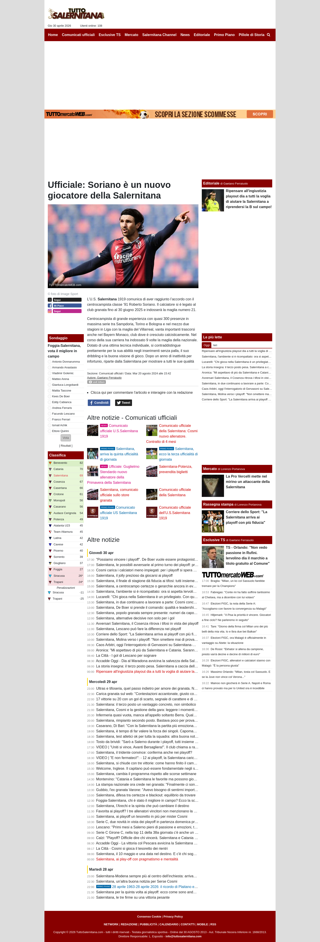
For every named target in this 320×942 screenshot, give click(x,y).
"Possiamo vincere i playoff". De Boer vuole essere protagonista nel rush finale (158, 559)
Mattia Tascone (61, 390)
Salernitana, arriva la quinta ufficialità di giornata (119, 454)
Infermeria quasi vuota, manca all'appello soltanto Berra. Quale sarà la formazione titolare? (167, 715)
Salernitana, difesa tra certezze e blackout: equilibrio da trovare (146, 795)
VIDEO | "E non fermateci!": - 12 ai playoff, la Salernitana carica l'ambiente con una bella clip (169, 758)
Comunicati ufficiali (110, 373)
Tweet (123, 403)
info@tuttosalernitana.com (184, 936)
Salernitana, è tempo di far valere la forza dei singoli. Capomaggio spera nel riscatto (162, 731)
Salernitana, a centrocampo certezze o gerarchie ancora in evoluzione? (152, 586)
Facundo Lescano (63, 413)
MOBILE (202, 924)
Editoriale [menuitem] (202, 35)
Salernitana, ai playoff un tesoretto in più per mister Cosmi (142, 816)
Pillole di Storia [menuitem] (251, 35)
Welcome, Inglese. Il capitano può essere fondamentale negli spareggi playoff (157, 768)
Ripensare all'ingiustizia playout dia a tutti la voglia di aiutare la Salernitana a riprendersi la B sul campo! (178, 671)
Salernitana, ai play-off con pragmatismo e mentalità (137, 859)
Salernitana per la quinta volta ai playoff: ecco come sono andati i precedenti (156, 892)
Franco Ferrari (61, 419)
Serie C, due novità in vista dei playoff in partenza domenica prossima (151, 822)
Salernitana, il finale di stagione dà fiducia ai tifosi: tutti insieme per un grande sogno (162, 581)
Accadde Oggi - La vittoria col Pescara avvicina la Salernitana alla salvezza (155, 843)
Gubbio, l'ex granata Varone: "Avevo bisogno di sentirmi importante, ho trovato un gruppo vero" (171, 790)
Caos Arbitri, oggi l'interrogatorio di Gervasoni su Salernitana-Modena (150, 645)
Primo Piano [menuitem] (224, 35)
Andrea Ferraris (62, 408)
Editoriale (211, 183)
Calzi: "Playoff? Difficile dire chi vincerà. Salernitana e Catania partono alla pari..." (160, 838)
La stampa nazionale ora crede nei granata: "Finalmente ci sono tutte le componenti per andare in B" (175, 784)
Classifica (57, 455)
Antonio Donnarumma (66, 361)
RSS (213, 924)
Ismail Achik (59, 425)
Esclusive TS (214, 540)
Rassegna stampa (218, 504)
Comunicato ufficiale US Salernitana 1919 (118, 513)
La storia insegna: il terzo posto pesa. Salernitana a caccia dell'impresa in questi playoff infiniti (170, 666)
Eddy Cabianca (62, 402)
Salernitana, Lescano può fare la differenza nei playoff (138, 629)
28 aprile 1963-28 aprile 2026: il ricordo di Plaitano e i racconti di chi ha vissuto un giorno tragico (179, 887)
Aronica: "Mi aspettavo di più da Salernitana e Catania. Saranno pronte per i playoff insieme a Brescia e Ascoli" (183, 650)
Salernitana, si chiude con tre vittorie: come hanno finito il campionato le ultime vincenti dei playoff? (174, 763)
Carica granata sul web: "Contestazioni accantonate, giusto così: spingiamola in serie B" (165, 694)
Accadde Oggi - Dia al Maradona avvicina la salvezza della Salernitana (152, 661)
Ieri (215, 345)
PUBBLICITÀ (148, 924)
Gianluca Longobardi (65, 384)
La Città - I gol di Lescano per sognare (126, 655)
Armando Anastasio (64, 367)
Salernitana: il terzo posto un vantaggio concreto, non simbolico (146, 704)
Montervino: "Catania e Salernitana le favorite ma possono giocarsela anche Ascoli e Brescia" (169, 779)
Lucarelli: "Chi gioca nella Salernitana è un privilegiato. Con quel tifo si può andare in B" (165, 597)
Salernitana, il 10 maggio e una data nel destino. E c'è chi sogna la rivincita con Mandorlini (167, 854)
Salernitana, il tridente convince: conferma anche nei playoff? (144, 752)
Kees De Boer (61, 396)
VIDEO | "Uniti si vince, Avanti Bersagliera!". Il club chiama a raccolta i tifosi (155, 747)
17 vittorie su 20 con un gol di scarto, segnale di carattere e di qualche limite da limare (163, 699)
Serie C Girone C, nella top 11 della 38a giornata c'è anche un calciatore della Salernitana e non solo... (177, 832)
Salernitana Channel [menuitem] (159, 35)
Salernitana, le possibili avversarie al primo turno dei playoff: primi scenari (154, 565)
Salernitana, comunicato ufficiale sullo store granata (119, 495)
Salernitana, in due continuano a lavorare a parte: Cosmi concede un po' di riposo (160, 602)
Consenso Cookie (149, 916)
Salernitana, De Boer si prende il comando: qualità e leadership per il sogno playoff (161, 607)
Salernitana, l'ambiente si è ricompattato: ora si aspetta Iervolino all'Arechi (154, 591)
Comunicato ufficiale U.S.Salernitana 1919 (119, 431)
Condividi (99, 403)
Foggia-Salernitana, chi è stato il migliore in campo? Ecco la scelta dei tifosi (155, 800)
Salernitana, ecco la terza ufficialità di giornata (178, 454)
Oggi (207, 345)
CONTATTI (188, 924)
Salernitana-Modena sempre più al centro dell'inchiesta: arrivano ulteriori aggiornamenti (165, 876)
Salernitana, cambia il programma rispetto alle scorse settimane (146, 774)
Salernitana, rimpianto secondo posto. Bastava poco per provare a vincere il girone (161, 720)
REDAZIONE (129, 924)
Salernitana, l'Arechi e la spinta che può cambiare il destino (142, 806)
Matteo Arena (60, 379)
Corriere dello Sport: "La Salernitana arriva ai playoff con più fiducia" (149, 634)
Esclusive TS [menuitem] (110, 35)
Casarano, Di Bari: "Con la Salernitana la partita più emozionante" (148, 726)
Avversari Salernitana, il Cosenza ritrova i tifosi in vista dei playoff (147, 623)
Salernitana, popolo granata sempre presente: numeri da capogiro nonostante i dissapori (166, 613)
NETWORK (111, 924)
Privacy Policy (173, 916)
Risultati (66, 445)
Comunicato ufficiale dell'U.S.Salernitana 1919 (175, 513)
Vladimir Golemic (63, 373)
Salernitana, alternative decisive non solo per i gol (135, 618)
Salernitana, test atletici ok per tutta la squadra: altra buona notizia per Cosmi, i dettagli (164, 736)
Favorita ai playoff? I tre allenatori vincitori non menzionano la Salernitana (154, 811)
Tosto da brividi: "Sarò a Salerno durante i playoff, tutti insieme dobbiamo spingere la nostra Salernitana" (178, 742)
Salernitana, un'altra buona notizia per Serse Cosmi (136, 881)
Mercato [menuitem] (131, 35)
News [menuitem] (185, 35)
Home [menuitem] (53, 35)
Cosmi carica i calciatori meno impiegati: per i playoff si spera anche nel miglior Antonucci (166, 570)
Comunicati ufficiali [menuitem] (78, 35)
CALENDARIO (168, 924)
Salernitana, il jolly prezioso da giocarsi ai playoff (134, 575)
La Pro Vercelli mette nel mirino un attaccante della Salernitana (248, 481)
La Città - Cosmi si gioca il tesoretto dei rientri (132, 848)
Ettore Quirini (60, 431)
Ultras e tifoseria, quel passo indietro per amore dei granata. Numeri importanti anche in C (167, 688)
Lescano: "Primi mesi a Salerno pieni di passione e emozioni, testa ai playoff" (157, 827)
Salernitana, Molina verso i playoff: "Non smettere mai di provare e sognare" (156, 639)
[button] (66, 437)
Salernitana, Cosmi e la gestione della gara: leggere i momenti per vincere (154, 710)
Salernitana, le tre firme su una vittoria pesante (133, 897)
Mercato (210, 469)
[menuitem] (268, 35)
